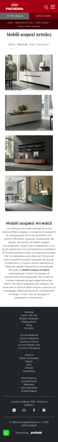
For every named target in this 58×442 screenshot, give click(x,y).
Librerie (29, 355)
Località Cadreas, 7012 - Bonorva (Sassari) (29, 403)
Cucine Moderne (29, 335)
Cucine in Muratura (29, 348)
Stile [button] (31, 44)
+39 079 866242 (15, 16)
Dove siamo (43, 16)
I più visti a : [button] (43, 44)
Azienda (29, 312)
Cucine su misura (29, 341)
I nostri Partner (29, 315)
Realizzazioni (29, 321)
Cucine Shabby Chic (29, 344)
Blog (29, 325)
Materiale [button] (22, 44)
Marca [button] (12, 44)
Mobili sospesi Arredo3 (29, 27)
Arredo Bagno (29, 391)
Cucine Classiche (29, 338)
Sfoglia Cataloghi (29, 318)
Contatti (29, 328)
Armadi (29, 368)
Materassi (29, 384)
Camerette (29, 371)
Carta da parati (29, 387)
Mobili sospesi (42, 23)
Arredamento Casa (24, 23)
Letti (29, 364)
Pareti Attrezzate (28, 358)
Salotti (29, 361)
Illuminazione (29, 378)
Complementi (29, 381)
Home (10, 23)
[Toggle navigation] (53, 6)
